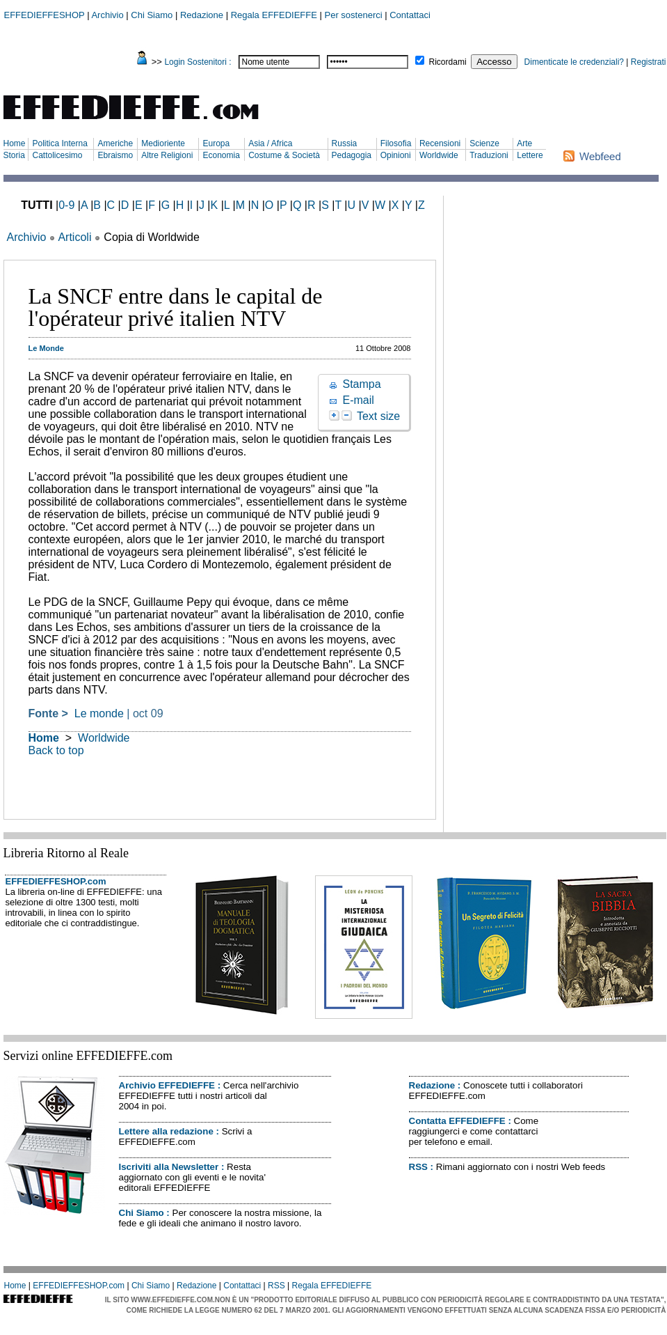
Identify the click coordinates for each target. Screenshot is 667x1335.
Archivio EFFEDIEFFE (167, 1085)
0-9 (66, 205)
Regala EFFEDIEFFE (274, 15)
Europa (216, 143)
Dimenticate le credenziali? (574, 62)
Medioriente (163, 143)
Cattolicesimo (57, 155)
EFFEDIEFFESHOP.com (56, 881)
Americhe (115, 143)
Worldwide (438, 155)
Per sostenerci (354, 15)
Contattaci (410, 15)
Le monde (99, 713)
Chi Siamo (151, 15)
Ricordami (448, 62)
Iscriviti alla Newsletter (169, 1167)
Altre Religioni (167, 155)
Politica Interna (59, 143)
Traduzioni (488, 155)
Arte (524, 143)
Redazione (201, 15)
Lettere (530, 155)
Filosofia (396, 143)
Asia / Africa (270, 143)
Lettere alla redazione (166, 1131)
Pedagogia (351, 155)
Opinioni (395, 155)
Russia (344, 143)
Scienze (484, 143)
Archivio (107, 15)
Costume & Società (284, 155)
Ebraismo (115, 155)
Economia (220, 155)
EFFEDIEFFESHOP (44, 15)
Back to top (56, 750)
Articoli (74, 237)
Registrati (648, 62)
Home (14, 143)
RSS (418, 1167)
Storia (14, 155)
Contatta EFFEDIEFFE (457, 1121)
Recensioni (439, 143)
